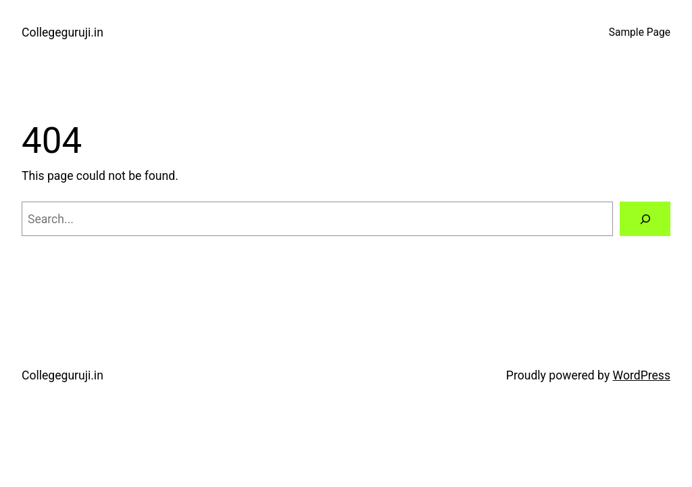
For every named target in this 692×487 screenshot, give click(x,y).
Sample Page (639, 32)
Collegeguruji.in (62, 32)
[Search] (645, 219)
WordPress (641, 375)
